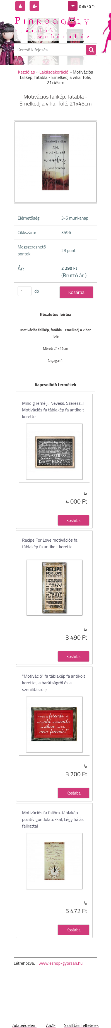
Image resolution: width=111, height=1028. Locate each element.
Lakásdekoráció (53, 72)
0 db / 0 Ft (87, 6)
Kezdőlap (26, 72)
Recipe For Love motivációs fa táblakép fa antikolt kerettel (50, 543)
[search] (90, 50)
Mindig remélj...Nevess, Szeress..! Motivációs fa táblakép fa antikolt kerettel (53, 410)
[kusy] (25, 291)
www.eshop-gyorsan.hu (60, 963)
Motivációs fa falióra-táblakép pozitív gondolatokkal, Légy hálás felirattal (53, 819)
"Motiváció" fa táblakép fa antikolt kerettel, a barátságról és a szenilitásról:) (53, 683)
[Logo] (52, 27)
